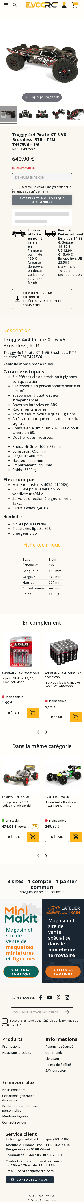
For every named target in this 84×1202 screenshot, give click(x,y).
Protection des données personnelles (20, 1108)
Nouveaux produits (16, 1052)
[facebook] (40, 997)
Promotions (11, 1046)
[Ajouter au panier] (33, 713)
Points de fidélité (58, 1065)
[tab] (42, 545)
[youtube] (49, 997)
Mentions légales (15, 1116)
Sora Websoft (47, 1200)
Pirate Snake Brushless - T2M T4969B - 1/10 (62, 804)
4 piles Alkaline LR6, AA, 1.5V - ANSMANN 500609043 (18, 682)
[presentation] (38, 730)
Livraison (52, 1058)
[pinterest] (59, 997)
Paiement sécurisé (59, 1046)
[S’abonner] (67, 1011)
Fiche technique (42, 544)
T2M (22, 356)
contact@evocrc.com (35, 1171)
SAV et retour (55, 1070)
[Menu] (6, 5)
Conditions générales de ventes (18, 1098)
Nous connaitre (14, 1090)
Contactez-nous (14, 1122)
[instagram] (67, 997)
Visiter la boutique (21, 971)
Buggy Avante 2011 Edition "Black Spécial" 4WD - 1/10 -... (17, 806)
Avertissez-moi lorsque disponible (42, 200)
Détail (14, 713)
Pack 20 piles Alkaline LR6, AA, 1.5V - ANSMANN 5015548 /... (63, 686)
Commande (54, 1052)
